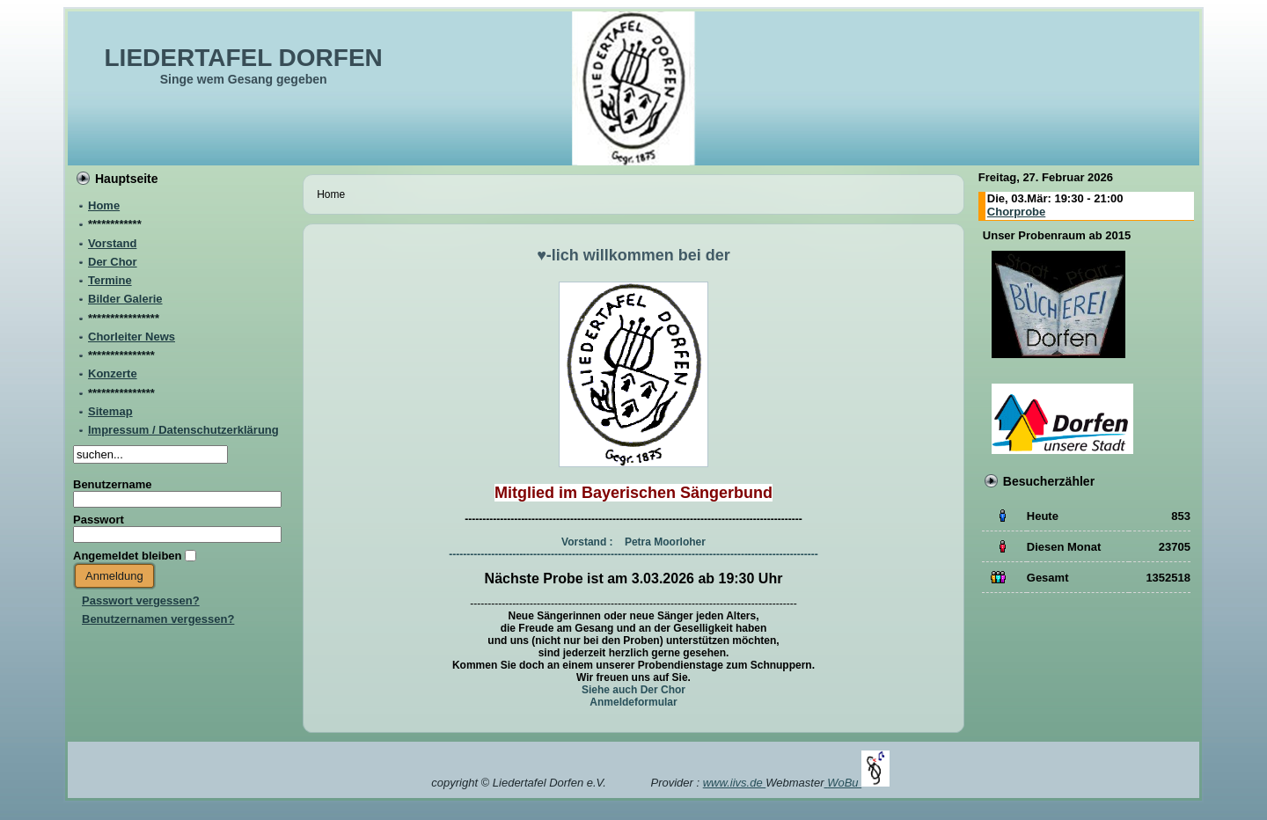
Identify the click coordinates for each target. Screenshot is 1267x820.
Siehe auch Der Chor (633, 690)
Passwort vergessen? (141, 600)
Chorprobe (1016, 211)
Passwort (98, 519)
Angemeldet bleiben (127, 555)
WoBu (858, 782)
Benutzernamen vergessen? (158, 619)
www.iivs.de (734, 782)
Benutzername (112, 484)
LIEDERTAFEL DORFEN (244, 57)
